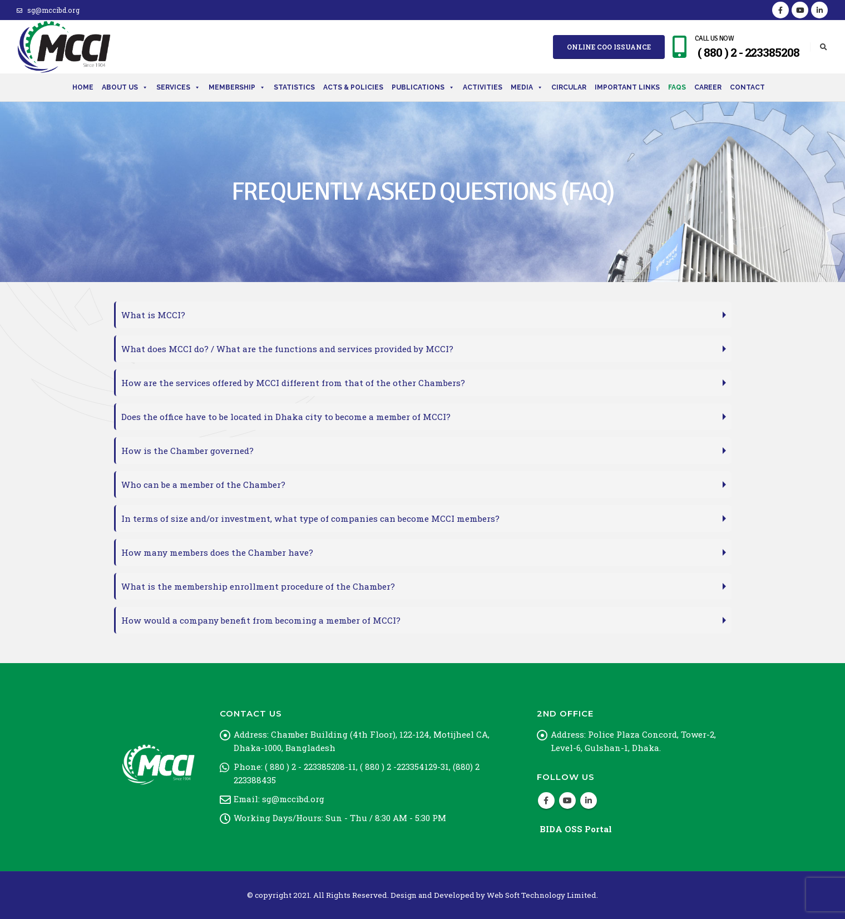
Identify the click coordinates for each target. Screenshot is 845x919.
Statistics (294, 87)
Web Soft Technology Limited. (542, 895)
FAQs (677, 87)
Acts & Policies (353, 87)
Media (527, 87)
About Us (125, 87)
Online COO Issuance (609, 46)
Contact (747, 87)
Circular (568, 87)
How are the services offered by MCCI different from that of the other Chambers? (293, 382)
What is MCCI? (153, 314)
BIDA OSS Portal (576, 828)
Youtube (567, 800)
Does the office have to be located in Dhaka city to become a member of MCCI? (286, 416)
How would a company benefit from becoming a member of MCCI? (261, 620)
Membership (237, 87)
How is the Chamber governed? (187, 450)
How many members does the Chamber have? (217, 552)
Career (708, 87)
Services (178, 87)
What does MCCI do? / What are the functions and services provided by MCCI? (287, 348)
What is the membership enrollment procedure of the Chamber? (258, 586)
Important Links (627, 87)
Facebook (546, 800)
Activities (482, 87)
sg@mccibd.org (48, 10)
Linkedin (588, 800)
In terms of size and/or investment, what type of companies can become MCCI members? (310, 518)
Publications (423, 87)
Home (82, 87)
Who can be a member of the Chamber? (203, 484)
